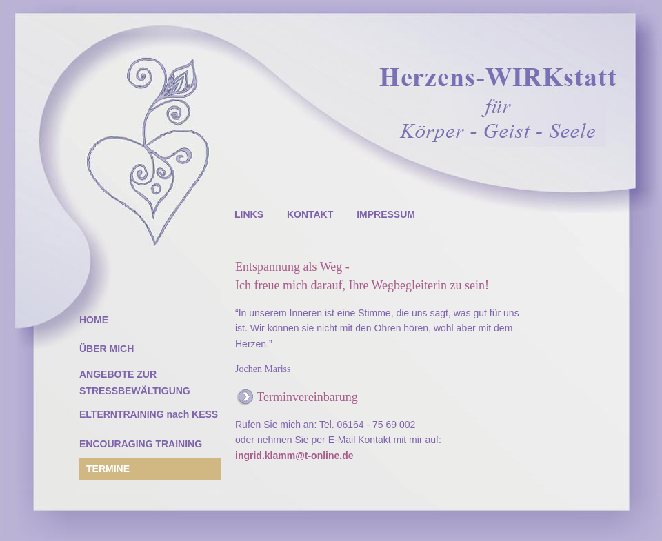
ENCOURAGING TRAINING (140, 443)
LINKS (248, 214)
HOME (93, 319)
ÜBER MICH (106, 348)
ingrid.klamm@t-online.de (294, 455)
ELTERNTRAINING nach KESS (148, 414)
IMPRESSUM (386, 214)
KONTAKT (310, 214)
